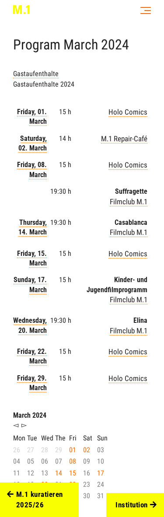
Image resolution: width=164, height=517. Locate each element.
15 (72, 473)
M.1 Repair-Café (124, 138)
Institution (136, 505)
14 (58, 473)
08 (72, 461)
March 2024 (29, 415)
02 (86, 450)
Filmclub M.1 (128, 201)
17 (100, 473)
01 (72, 450)
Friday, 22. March (32, 356)
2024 (115, 44)
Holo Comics (127, 112)
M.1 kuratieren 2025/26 (35, 499)
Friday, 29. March (32, 383)
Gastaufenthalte (36, 74)
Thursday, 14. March (32, 227)
